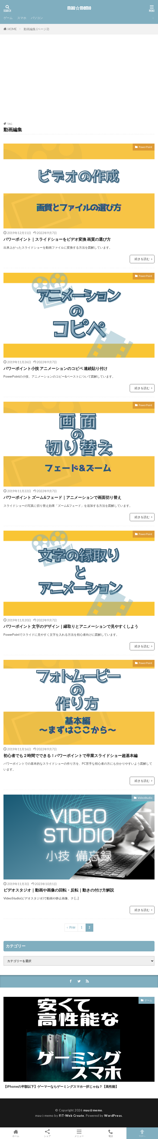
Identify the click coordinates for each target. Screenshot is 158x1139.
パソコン (37, 18)
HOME (12, 29)
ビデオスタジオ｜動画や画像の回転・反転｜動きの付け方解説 (58, 890)
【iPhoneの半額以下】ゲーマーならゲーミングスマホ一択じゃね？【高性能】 (61, 1086)
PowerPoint (145, 146)
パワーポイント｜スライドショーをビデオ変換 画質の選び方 (57, 239)
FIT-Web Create (71, 1115)
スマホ (21, 18)
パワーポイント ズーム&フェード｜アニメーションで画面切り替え (62, 497)
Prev (72, 927)
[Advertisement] (79, 80)
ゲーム (8, 18)
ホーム (16, 1133)
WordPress (113, 1115)
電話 (110, 1133)
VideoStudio (145, 797)
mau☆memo (79, 8)
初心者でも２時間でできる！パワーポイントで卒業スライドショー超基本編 (70, 755)
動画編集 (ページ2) (36, 29)
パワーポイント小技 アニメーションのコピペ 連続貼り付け (55, 368)
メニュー (79, 1133)
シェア (47, 1133)
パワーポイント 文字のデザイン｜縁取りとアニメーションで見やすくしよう (70, 626)
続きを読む (142, 259)
